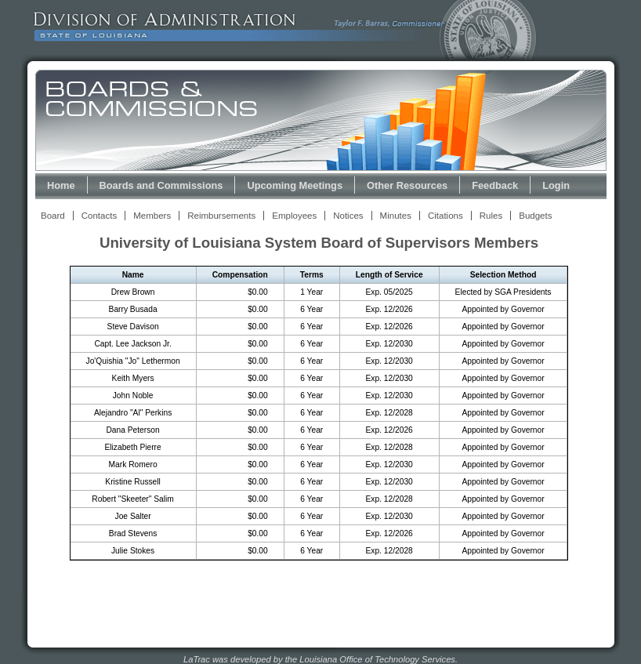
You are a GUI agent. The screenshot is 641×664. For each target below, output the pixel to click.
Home (61, 185)
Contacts (99, 215)
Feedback (495, 185)
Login (556, 185)
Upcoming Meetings (294, 185)
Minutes (395, 215)
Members (152, 215)
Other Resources (407, 185)
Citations (445, 215)
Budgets (535, 215)
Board (53, 215)
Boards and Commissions (161, 185)
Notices (348, 215)
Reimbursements (221, 215)
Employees (294, 215)
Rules (491, 215)
